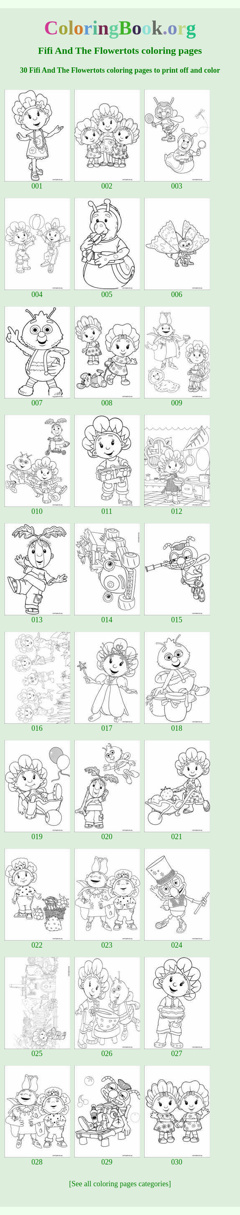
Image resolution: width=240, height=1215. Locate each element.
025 (37, 1050)
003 (177, 182)
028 (37, 1158)
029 (107, 1158)
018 (177, 725)
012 (177, 508)
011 (107, 508)
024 (177, 941)
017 (107, 725)
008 (107, 399)
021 (177, 833)
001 (37, 182)
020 (107, 833)
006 (177, 291)
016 (37, 725)
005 (107, 291)
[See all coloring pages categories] (120, 1184)
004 (37, 291)
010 (37, 508)
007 (37, 399)
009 (177, 399)
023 (107, 941)
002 (107, 182)
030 (177, 1158)
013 (37, 616)
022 (37, 941)
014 (107, 616)
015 (177, 616)
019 (37, 833)
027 (177, 1050)
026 (107, 1050)
